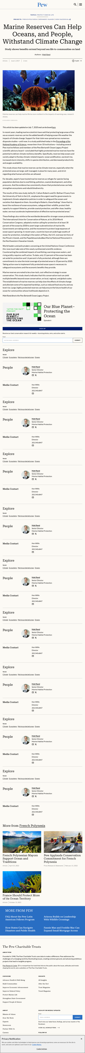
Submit (77, 340)
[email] (33, 375)
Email (4, 336)
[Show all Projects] (70, 19)
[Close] (81, 1039)
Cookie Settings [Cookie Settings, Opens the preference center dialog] (42, 1049)
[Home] (22, 946)
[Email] (38, 340)
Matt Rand (36, 366)
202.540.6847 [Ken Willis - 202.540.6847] (37, 390)
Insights (41, 976)
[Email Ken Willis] (33, 393)
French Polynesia (32, 825)
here (54, 127)
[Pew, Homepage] (42, 4)
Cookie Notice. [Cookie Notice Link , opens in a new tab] (37, 1044)
